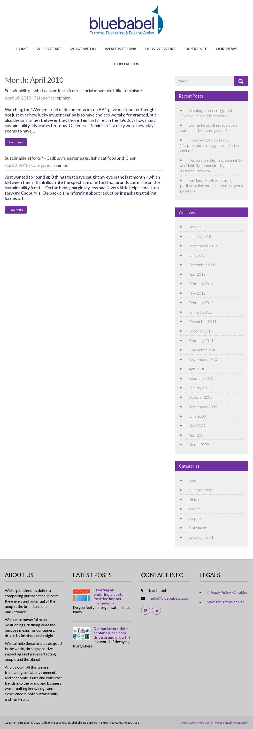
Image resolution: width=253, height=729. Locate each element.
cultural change (201, 490)
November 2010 (202, 350)
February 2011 (201, 340)
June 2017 (197, 255)
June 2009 (197, 416)
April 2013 (197, 274)
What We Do (83, 48)
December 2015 (202, 264)
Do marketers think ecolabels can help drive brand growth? (111, 632)
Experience (195, 48)
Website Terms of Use (225, 601)
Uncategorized (201, 537)
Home (22, 48)
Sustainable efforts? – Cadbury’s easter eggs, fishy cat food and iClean (71, 158)
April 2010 (197, 368)
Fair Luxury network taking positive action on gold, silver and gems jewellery (211, 185)
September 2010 (203, 359)
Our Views (226, 48)
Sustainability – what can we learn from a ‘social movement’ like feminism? (73, 90)
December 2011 (202, 321)
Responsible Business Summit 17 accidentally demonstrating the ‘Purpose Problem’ (211, 165)
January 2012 (200, 312)
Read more (15, 142)
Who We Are (49, 48)
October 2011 (201, 331)
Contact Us (126, 63)
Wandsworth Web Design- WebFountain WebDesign (214, 722)
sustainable (198, 527)
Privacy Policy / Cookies (227, 592)
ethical (194, 499)
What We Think (121, 48)
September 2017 (203, 245)
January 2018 (200, 236)
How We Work (160, 48)
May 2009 (197, 425)
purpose (195, 518)
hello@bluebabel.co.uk (169, 598)
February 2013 (201, 283)
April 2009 (197, 435)
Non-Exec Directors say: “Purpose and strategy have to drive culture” (209, 145)
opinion (64, 97)
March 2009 (199, 444)
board (194, 480)
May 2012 (197, 293)
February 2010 (201, 378)
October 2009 (201, 397)
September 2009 (203, 406)
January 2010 (200, 387)
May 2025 (197, 226)
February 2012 (201, 302)
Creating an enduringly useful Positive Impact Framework (108, 596)
